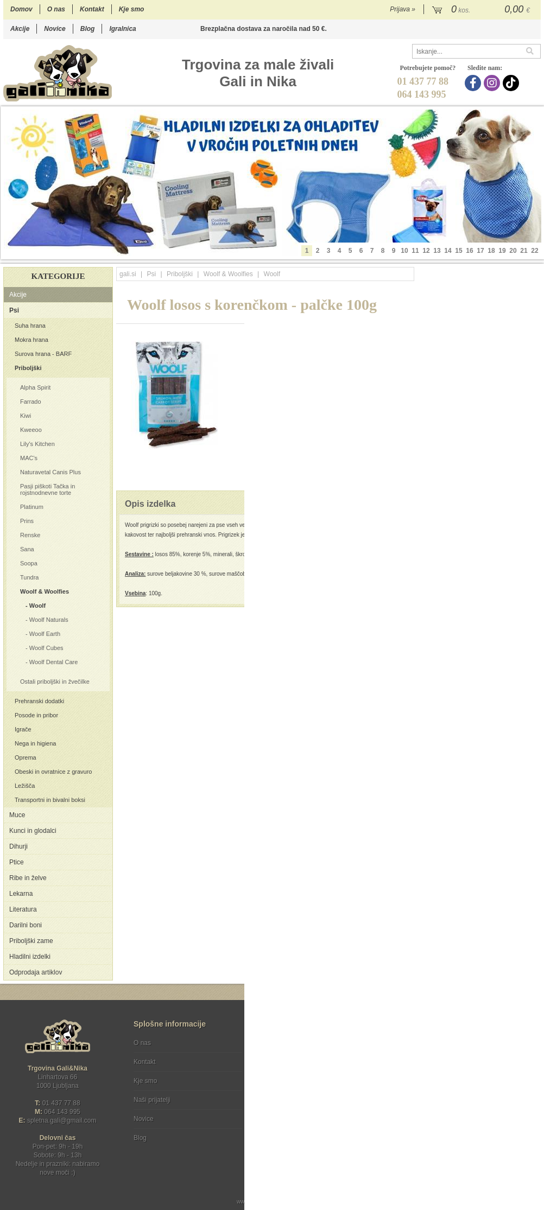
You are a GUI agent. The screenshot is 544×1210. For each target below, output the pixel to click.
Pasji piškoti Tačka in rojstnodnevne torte (47, 489)
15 (458, 250)
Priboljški (28, 368)
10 (404, 250)
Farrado (30, 401)
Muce (17, 815)
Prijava (402, 9)
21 (523, 250)
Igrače (23, 729)
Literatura (23, 909)
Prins (27, 521)
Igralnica (122, 29)
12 (425, 250)
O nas (56, 9)
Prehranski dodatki (39, 701)
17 (480, 250)
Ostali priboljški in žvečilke (55, 681)
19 (501, 250)
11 (415, 250)
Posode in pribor (36, 715)
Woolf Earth (44, 634)
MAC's (28, 458)
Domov (21, 9)
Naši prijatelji (152, 1100)
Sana (27, 549)
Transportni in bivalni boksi (50, 800)
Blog (87, 29)
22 (534, 250)
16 (469, 250)
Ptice (16, 862)
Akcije (19, 29)
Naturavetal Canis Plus (50, 472)
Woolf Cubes (46, 648)
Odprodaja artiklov (35, 972)
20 (512, 250)
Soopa (28, 563)
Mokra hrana (31, 339)
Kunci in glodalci (32, 831)
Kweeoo (31, 429)
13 (436, 250)
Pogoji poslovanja (289, 1043)
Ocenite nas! (295, 1133)
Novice (54, 29)
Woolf (37, 605)
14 (447, 250)
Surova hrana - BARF (43, 354)
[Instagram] (493, 83)
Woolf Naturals (48, 619)
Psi (14, 310)
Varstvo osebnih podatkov (301, 1062)
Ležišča (25, 785)
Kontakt (92, 9)
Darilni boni (25, 925)
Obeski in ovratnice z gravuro (53, 771)
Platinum (31, 507)
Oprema (25, 757)
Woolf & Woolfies (44, 591)
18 (491, 250)
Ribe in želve (28, 878)
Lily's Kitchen (37, 444)
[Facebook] (474, 83)
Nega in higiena (35, 743)
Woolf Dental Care (53, 662)
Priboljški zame (31, 941)
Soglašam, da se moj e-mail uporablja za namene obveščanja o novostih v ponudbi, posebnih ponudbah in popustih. (468, 1087)
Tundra (29, 577)
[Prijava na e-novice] (530, 1052)
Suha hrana (30, 325)
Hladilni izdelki (29, 956)
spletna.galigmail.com (62, 1120)
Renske (30, 535)
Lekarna (21, 893)
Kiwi (25, 415)
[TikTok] (512, 83)
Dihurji (18, 846)
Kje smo (131, 9)
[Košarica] (482, 10)
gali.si (127, 274)
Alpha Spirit (35, 387)
